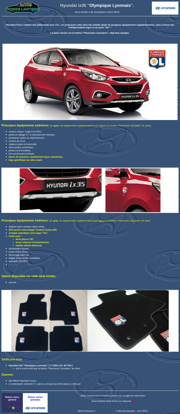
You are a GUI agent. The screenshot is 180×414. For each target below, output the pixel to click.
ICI (133, 401)
